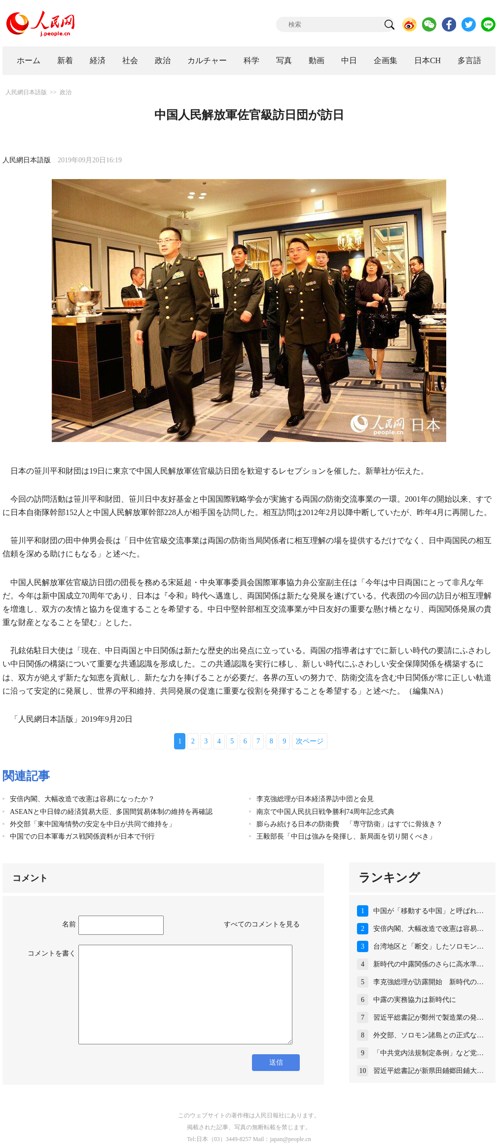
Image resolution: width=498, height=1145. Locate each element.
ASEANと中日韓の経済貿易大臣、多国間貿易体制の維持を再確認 (111, 811)
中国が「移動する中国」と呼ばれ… (428, 911)
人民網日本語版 (26, 92)
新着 (65, 60)
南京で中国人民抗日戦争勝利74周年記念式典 (325, 811)
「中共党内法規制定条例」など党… (428, 1053)
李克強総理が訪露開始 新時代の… (428, 982)
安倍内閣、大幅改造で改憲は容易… (428, 928)
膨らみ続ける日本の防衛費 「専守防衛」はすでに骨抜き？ (349, 824)
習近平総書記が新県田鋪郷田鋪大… (428, 1070)
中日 (349, 60)
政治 (163, 60)
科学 (251, 60)
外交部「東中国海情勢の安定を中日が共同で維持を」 (93, 824)
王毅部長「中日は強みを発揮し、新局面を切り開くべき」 (346, 836)
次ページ (309, 741)
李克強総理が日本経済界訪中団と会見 (315, 799)
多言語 (469, 60)
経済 (98, 60)
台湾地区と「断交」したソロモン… (428, 946)
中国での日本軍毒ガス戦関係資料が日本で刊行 (82, 836)
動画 (316, 60)
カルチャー (207, 60)
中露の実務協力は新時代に (414, 999)
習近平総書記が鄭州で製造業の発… (428, 1017)
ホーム (28, 60)
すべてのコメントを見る (262, 924)
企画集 (385, 60)
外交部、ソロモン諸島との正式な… (428, 1035)
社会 (130, 60)
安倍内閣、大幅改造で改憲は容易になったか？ (82, 799)
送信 (276, 1062)
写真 (284, 60)
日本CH (427, 60)
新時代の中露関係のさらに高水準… (428, 964)
